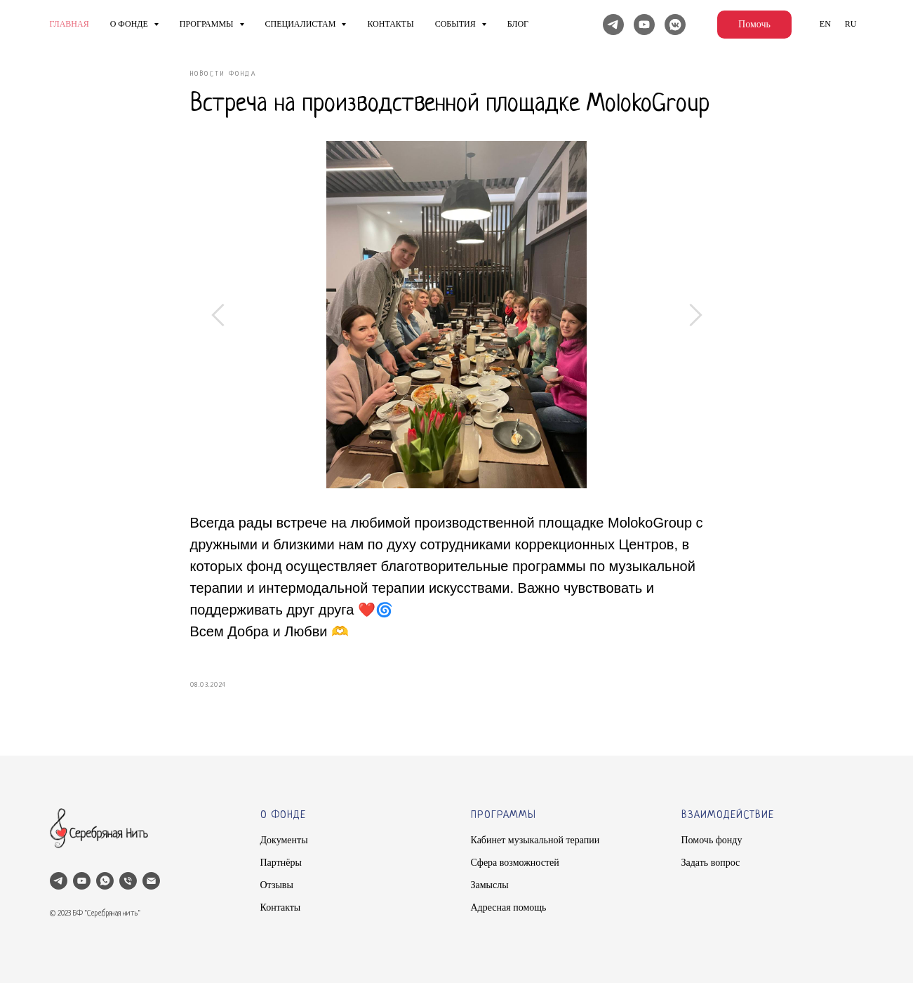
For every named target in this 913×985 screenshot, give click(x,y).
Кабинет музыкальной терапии (535, 842)
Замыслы (490, 886)
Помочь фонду (711, 842)
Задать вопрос (710, 864)
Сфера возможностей (515, 864)
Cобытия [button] (456, 24)
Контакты (390, 24)
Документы (284, 842)
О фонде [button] (130, 24)
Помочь (754, 24)
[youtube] (82, 882)
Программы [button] (208, 24)
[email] (151, 882)
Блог (517, 24)
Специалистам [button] (301, 24)
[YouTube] (644, 24)
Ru (851, 24)
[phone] (128, 882)
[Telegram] (613, 24)
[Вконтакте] (675, 24)
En (825, 24)
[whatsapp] (105, 882)
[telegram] (58, 882)
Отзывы (276, 886)
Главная (69, 24)
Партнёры (281, 864)
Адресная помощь (509, 909)
